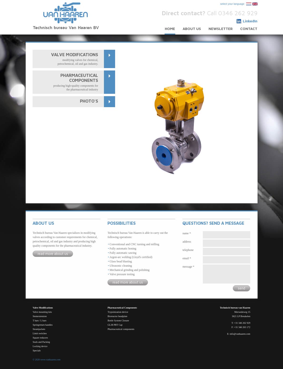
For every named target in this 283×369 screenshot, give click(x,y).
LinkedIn (250, 21)
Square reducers (40, 337)
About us (192, 29)
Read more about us (53, 254)
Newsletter (221, 29)
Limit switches (40, 333)
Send (241, 288)
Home (170, 29)
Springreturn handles (43, 325)
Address (186, 241)
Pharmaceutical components (120, 329)
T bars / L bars (39, 320)
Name (185, 233)
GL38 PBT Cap (114, 325)
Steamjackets (39, 329)
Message (187, 266)
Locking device (40, 346)
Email (185, 258)
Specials (36, 350)
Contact (248, 29)
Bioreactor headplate (117, 316)
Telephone (188, 250)
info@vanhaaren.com (240, 334)
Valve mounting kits (42, 312)
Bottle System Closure (118, 320)
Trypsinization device (117, 312)
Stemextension (40, 316)
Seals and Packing (41, 342)
